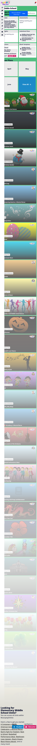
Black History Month (8, 741)
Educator (30, 727)
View (23, 13)
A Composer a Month (9, 724)
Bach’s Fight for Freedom (10, 732)
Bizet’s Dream (17, 739)
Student (18, 727)
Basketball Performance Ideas (8, 735)
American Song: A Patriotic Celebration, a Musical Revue (11, 728)
